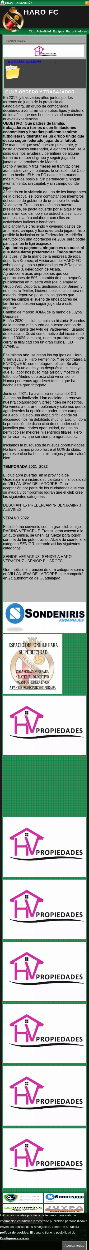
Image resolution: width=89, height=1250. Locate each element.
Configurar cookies (14, 1238)
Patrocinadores (76, 31)
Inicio (9, 2)
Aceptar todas (74, 1245)
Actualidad (44, 31)
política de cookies (14, 1232)
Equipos (59, 31)
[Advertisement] (32, 786)
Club (32, 31)
